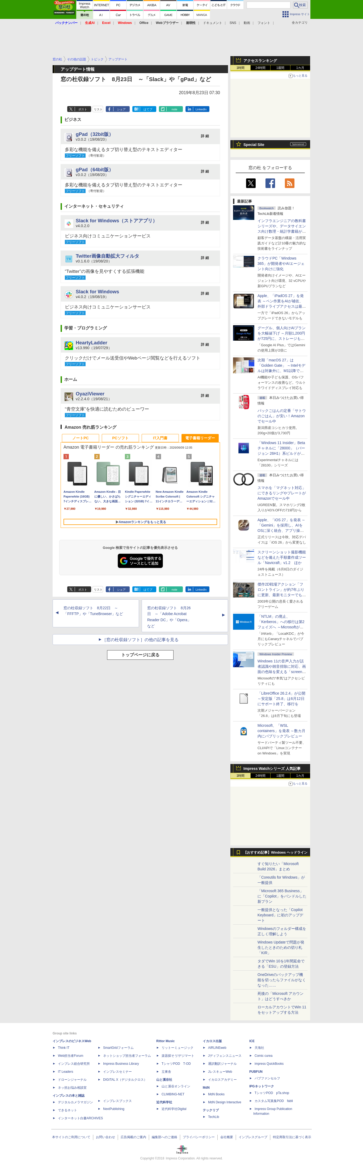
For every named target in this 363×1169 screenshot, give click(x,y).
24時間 (260, 68)
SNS (233, 23)
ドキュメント (212, 23)
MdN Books (216, 1094)
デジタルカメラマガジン (75, 1102)
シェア (121, 109)
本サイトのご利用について (71, 1137)
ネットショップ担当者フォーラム (127, 1056)
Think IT (63, 1048)
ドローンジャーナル (72, 1080)
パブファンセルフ (267, 1078)
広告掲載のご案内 (133, 1137)
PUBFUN (256, 1072)
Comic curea (263, 1056)
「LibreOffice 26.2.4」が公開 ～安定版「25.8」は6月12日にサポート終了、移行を (281, 698)
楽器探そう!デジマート (178, 1056)
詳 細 (205, 136)
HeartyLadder (91, 342)
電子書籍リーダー (200, 438)
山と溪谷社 (164, 1080)
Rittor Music (165, 1041)
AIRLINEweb (217, 1048)
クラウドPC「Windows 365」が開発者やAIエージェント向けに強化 (281, 263)
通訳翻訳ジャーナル (222, 1064)
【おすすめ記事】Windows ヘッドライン (275, 852)
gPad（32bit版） (94, 134)
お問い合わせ (105, 1137)
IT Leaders (65, 1072)
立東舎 (166, 1072)
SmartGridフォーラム (118, 1048)
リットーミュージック (177, 1048)
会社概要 (226, 1137)
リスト (98, 109)
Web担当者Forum (70, 1056)
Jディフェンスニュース (225, 1056)
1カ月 (300, 68)
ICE (252, 1041)
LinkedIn (201, 109)
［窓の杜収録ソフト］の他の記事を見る (140, 639)
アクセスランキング (260, 61)
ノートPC (80, 438)
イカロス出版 (212, 1041)
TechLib (213, 1117)
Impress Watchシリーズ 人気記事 (272, 768)
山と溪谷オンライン (176, 1086)
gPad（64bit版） (94, 169)
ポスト (82, 109)
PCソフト (120, 438)
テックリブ (211, 1110)
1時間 (241, 68)
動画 (247, 23)
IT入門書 (160, 438)
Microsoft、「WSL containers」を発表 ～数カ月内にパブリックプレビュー (281, 730)
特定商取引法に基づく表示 (292, 1137)
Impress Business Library (121, 1064)
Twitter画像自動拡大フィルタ (107, 256)
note (174, 109)
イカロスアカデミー (222, 1080)
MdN (206, 1087)
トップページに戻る (140, 655)
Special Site (253, 145)
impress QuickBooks (269, 1064)
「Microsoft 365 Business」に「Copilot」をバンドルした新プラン (282, 896)
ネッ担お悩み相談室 (72, 1087)
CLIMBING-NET (173, 1094)
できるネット (67, 1110)
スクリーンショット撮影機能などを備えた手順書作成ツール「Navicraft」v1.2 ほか (282, 557)
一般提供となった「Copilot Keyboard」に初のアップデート (280, 915)
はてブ (147, 109)
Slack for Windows (97, 291)
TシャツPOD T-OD (176, 1064)
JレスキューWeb (220, 1072)
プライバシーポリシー (199, 1137)
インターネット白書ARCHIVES (80, 1118)
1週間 (280, 68)
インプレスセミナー (117, 1072)
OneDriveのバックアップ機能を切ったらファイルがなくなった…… (282, 979)
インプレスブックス (117, 1101)
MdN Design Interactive (224, 1102)
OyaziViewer (90, 393)
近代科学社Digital (174, 1109)
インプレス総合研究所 (74, 1064)
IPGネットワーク (261, 1086)
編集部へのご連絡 (164, 1137)
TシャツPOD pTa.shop (272, 1093)
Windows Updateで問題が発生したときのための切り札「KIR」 (281, 947)
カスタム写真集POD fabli (274, 1101)
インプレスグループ (253, 1137)
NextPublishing (113, 1109)
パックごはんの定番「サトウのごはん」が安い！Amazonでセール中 (282, 415)
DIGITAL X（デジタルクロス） (125, 1080)
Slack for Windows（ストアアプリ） (116, 220)
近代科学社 (164, 1102)
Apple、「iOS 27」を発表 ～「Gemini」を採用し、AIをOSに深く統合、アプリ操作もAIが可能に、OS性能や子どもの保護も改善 (282, 530)
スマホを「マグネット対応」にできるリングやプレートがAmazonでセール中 (282, 493)
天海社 (259, 1048)
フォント (264, 23)
